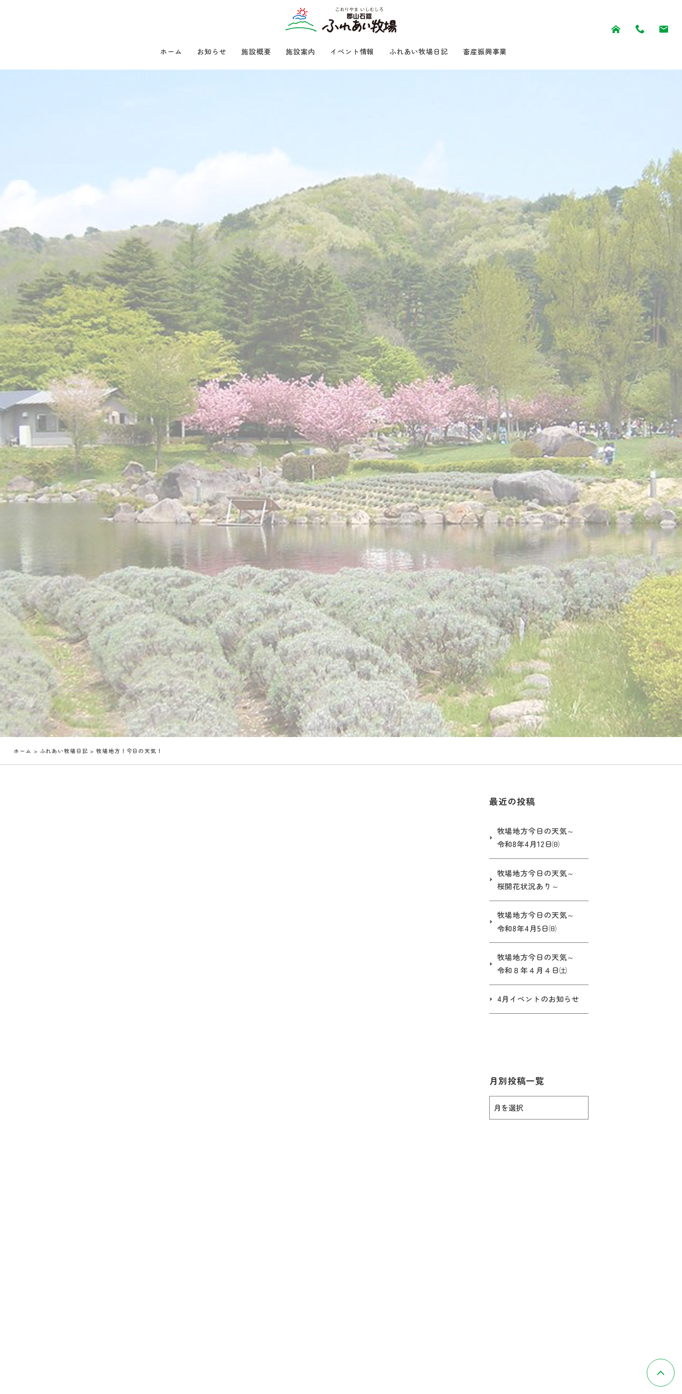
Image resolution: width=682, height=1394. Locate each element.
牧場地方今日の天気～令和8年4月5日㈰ (538, 923)
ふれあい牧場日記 (425, 52)
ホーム (156, 52)
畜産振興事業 (498, 52)
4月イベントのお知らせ (536, 1008)
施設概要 (248, 52)
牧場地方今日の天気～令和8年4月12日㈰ (538, 839)
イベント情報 (352, 52)
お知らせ (200, 52)
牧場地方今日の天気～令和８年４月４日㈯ (538, 966)
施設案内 (296, 52)
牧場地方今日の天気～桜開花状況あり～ (538, 881)
